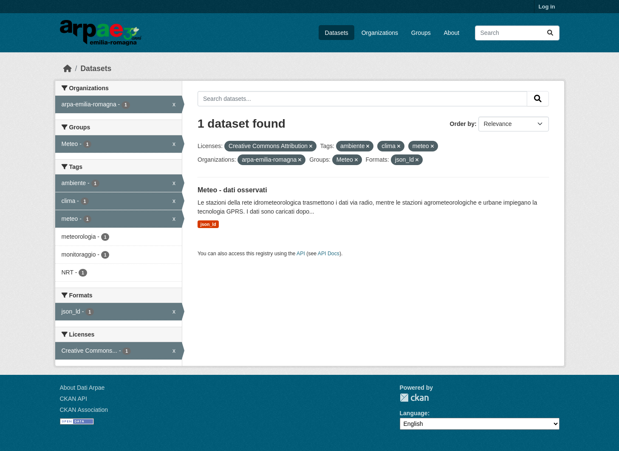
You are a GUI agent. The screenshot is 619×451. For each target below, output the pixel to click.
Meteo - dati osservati (232, 190)
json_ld (208, 224)
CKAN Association (84, 409)
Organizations (380, 32)
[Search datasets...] (517, 33)
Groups (421, 32)
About (452, 32)
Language (414, 413)
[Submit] (550, 33)
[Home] (67, 68)
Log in (547, 6)
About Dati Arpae (82, 387)
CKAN (414, 397)
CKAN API (74, 398)
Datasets (336, 32)
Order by (462, 123)
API (301, 254)
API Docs (328, 254)
